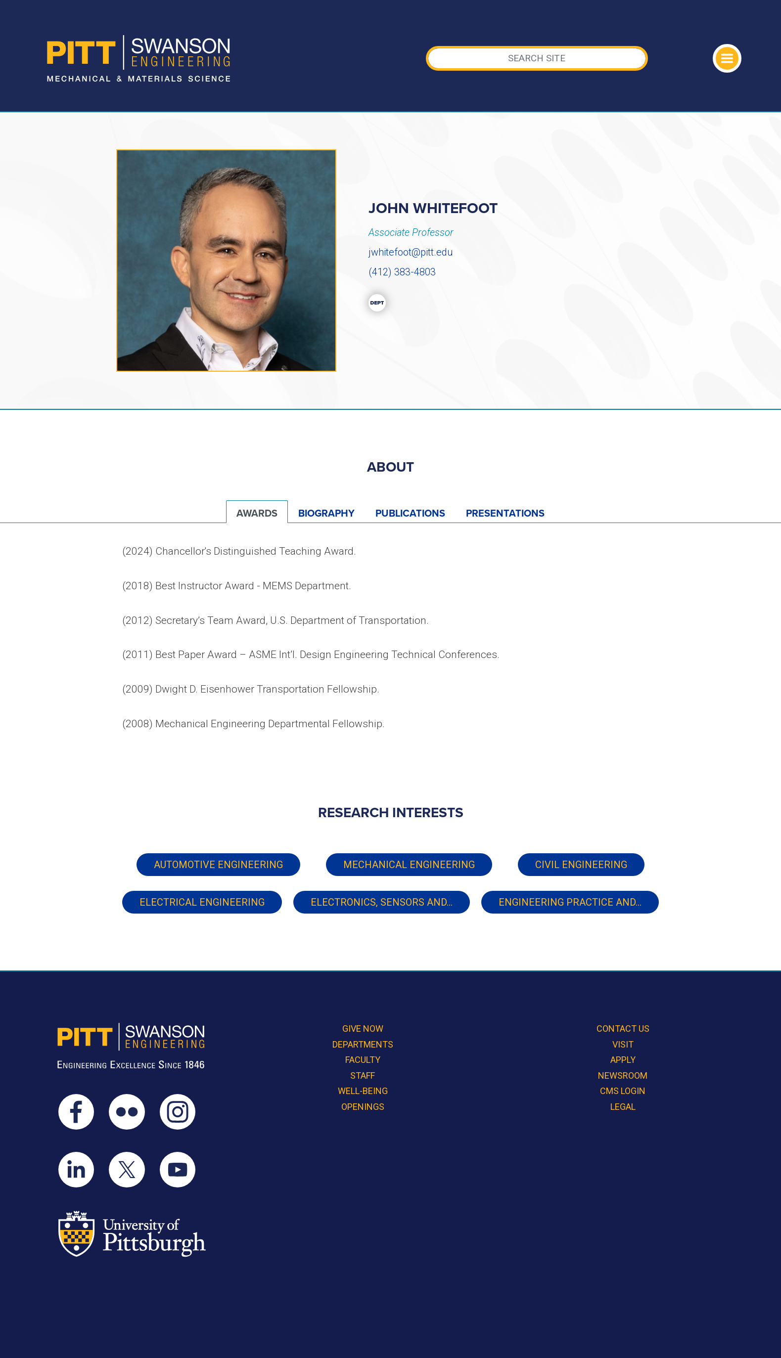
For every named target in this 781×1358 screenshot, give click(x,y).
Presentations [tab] (505, 514)
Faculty (362, 1059)
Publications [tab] (410, 514)
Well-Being (363, 1091)
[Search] (537, 58)
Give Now (362, 1028)
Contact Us (623, 1028)
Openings (362, 1106)
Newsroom (622, 1075)
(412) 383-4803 (402, 272)
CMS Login (622, 1091)
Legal (623, 1106)
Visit (623, 1044)
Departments (362, 1044)
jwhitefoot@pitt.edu (410, 252)
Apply (623, 1059)
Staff (362, 1075)
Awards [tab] (256, 514)
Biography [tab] (326, 514)
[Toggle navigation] (727, 58)
